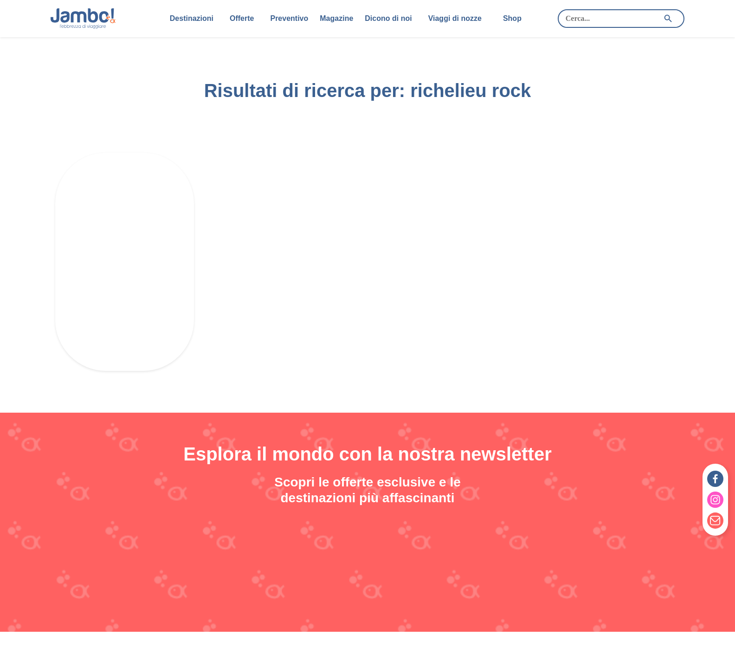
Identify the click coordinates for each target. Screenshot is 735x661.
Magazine (336, 18)
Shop (512, 18)
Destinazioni (191, 18)
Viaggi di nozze (455, 18)
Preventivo (289, 18)
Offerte (242, 18)
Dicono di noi (388, 18)
